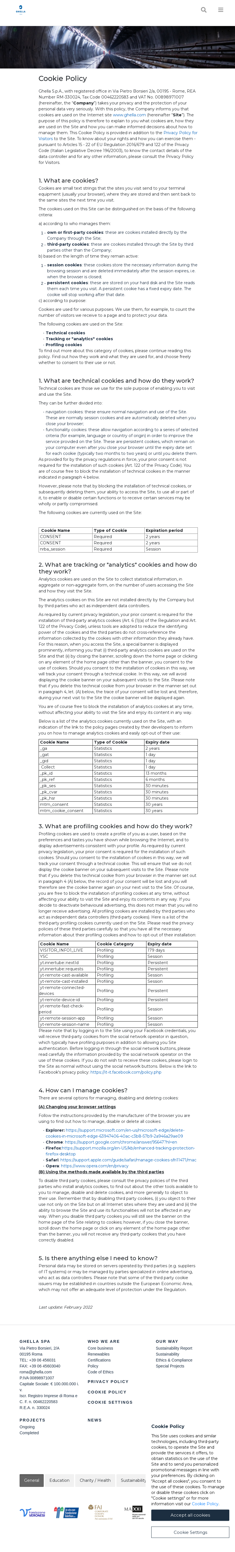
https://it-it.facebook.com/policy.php (126, 1072)
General (31, 1480)
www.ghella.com (129, 114)
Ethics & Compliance (174, 1360)
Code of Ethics (101, 1372)
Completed (29, 1433)
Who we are (104, 1341)
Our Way (167, 1341)
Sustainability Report (174, 1348)
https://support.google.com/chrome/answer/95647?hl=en (121, 1142)
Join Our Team (169, 1427)
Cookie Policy (107, 1392)
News (95, 1420)
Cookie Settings (110, 1402)
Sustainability (167, 1354)
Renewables (99, 1354)
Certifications (99, 1360)
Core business (100, 1348)
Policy (93, 1366)
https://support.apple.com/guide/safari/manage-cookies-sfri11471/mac (128, 1160)
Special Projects (170, 1366)
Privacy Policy (108, 1381)
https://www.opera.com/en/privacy (95, 1165)
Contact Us (171, 1420)
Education (59, 1480)
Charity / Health (95, 1480)
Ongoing (27, 1427)
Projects (32, 1420)
